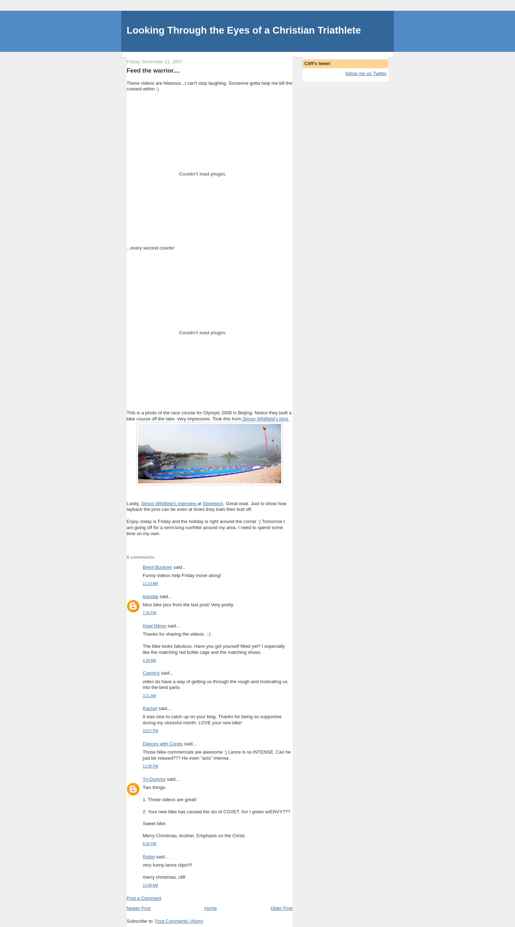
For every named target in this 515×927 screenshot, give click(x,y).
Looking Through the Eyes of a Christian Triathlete (244, 30)
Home (211, 908)
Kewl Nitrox (154, 625)
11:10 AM (150, 584)
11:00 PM (150, 766)
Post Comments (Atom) (179, 921)
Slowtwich (213, 503)
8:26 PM (149, 844)
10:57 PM (150, 731)
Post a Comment (144, 898)
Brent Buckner (157, 567)
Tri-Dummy (154, 779)
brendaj (150, 596)
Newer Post (139, 908)
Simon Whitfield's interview (169, 503)
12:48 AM (150, 885)
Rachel (150, 708)
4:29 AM (149, 660)
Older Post (282, 908)
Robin (149, 856)
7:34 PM (149, 613)
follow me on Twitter (366, 73)
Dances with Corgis (163, 743)
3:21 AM (149, 696)
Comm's (151, 673)
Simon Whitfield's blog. (265, 418)
